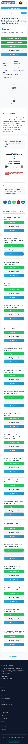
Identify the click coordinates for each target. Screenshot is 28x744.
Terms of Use (4, 724)
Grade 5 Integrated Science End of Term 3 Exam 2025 (13, 306)
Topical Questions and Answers (9, 707)
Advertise (3, 721)
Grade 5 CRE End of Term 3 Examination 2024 (12, 610)
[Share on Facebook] (5, 202)
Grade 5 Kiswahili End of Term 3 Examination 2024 (13, 502)
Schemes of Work (5, 693)
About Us (3, 715)
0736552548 (17, 8)
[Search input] (14, 13)
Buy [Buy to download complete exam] (11, 191)
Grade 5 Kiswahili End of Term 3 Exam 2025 (13, 284)
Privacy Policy (4, 726)
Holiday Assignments (6, 704)
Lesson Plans (4, 695)
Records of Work (5, 698)
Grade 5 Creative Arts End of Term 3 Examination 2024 (12, 589)
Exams (3, 690)
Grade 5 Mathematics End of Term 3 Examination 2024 (12, 481)
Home (2, 687)
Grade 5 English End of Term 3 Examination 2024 (13, 567)
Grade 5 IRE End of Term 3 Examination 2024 (11, 524)
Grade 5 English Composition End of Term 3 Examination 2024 (14, 632)
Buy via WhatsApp (14, 46)
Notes (2, 701)
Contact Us (4, 718)
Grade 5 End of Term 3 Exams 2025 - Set (13, 218)
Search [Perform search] (23, 13)
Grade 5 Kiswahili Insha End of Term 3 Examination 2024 (13, 545)
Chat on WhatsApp (6, 678)
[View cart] (20, 2)
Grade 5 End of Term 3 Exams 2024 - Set (13, 414)
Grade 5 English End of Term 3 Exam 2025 (13, 349)
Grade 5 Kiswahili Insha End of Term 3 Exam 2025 (13, 328)
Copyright (3, 729)
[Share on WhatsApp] (14, 202)
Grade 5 (16, 61)
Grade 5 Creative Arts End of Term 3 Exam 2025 (12, 371)
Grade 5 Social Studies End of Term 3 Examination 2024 (13, 459)
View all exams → (13, 656)
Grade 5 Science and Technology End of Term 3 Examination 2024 (12, 436)
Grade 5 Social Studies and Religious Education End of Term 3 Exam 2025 (13, 240)
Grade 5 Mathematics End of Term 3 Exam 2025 (12, 263)
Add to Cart (14, 54)
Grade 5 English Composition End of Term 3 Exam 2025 (14, 392)
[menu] (25, 2)
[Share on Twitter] (9, 202)
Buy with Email (14, 50)
